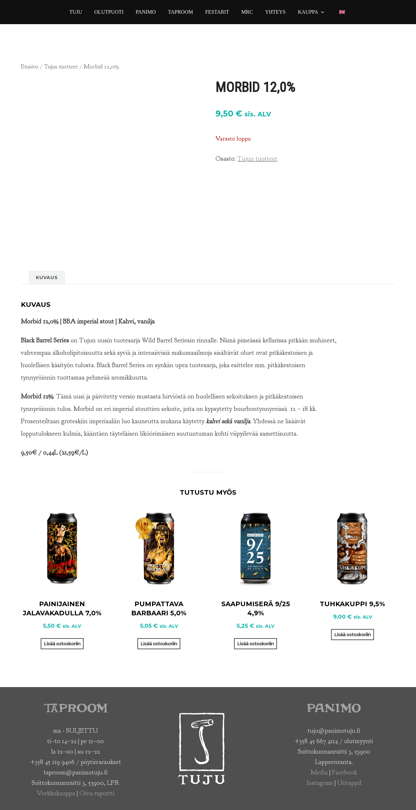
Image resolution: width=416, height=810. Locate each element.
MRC (247, 12)
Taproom (180, 12)
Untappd (349, 783)
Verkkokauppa (56, 793)
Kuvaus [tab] (47, 277)
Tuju (75, 12)
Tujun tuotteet (61, 66)
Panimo (146, 12)
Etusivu (29, 66)
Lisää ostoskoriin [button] (62, 644)
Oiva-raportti (97, 793)
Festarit (217, 12)
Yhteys (275, 12)
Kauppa (312, 12)
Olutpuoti (109, 12)
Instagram (320, 783)
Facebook (344, 772)
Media (319, 772)
